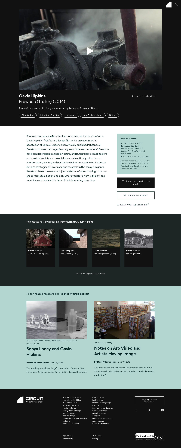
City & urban (28, 115)
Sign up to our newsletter (149, 400)
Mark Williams (104, 362)
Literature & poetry (49, 115)
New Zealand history (93, 115)
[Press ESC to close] (177, 4)
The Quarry (66, 254)
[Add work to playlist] (147, 96)
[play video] (90, 51)
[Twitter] (149, 410)
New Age (130, 254)
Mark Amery (43, 363)
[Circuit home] (31, 399)
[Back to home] (168, 4)
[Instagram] (162, 410)
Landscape (71, 115)
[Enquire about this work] (136, 183)
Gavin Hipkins (32, 96)
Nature (112, 115)
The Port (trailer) (101, 254)
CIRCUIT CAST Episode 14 (132, 204)
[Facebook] (136, 410)
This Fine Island (35, 254)
